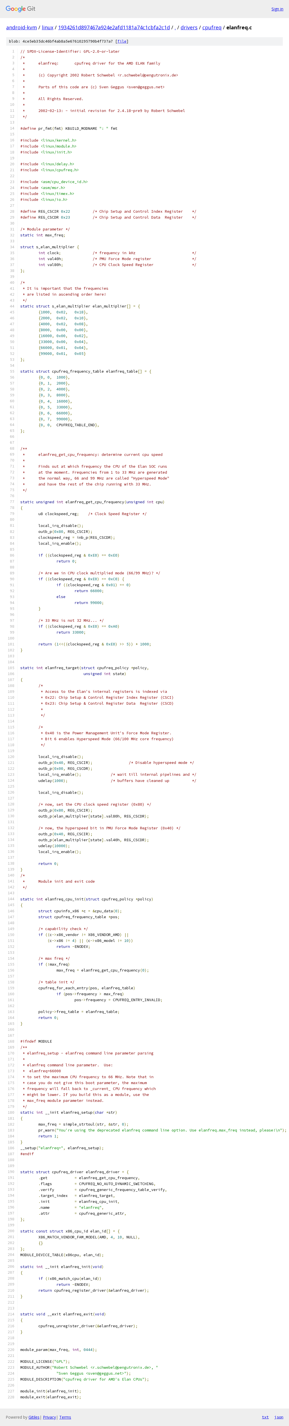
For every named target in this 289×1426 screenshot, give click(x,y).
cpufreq (212, 27)
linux (47, 27)
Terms (65, 1417)
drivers (189, 27)
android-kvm (21, 27)
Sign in (277, 9)
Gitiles (34, 1417)
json (278, 1417)
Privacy (49, 1417)
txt (265, 1417)
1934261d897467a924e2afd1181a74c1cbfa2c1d (114, 27)
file (121, 41)
